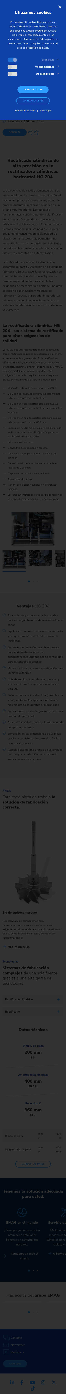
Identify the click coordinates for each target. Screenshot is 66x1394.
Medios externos (44, 67)
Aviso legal (45, 110)
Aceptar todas (33, 89)
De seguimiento (45, 74)
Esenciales (48, 59)
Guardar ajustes (33, 100)
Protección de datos (25, 110)
